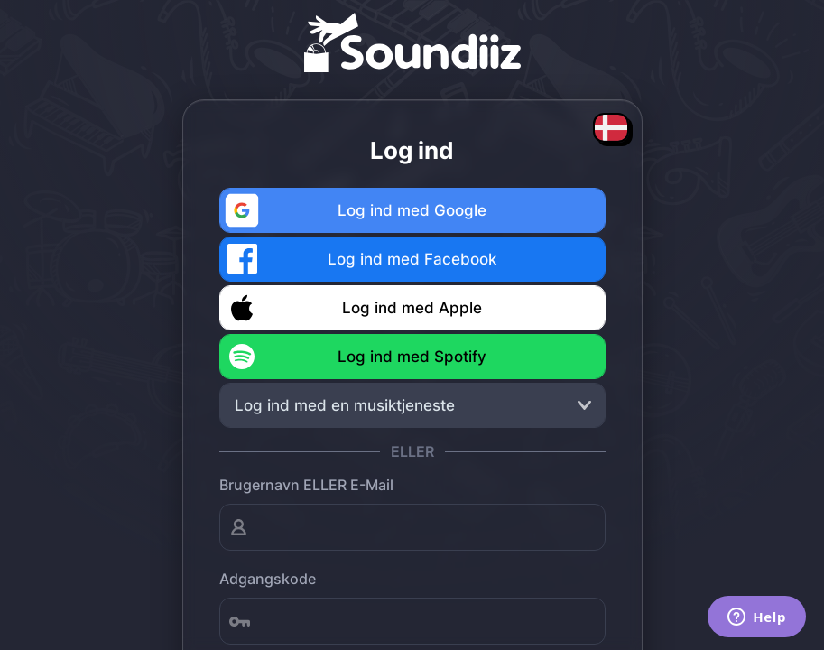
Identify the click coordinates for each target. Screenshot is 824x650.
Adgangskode (267, 579)
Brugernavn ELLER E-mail (306, 485)
